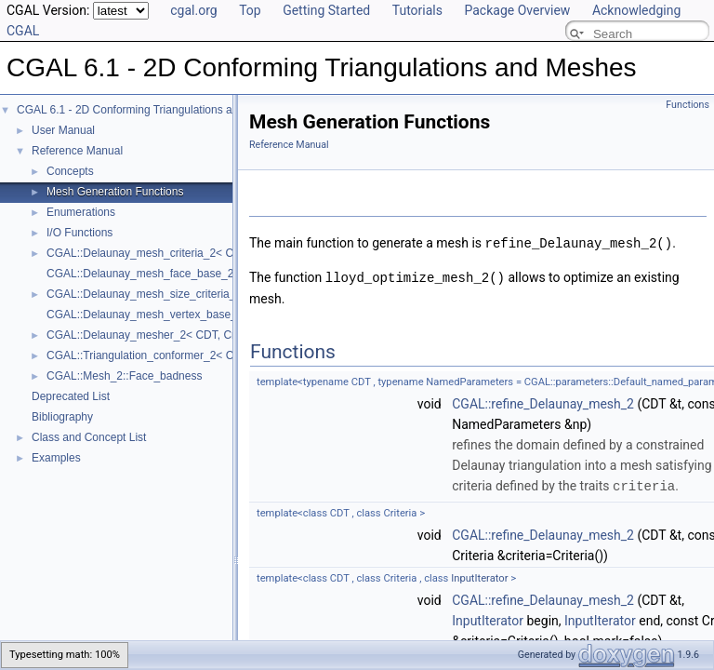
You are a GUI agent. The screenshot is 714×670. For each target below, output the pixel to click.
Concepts (70, 171)
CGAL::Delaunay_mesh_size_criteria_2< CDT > (165, 294)
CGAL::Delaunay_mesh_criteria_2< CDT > (152, 253)
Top (250, 10)
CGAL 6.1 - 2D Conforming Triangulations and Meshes (151, 109)
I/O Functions (79, 232)
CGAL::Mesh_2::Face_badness (124, 375)
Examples (56, 457)
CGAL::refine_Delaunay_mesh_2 (543, 402)
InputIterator (479, 576)
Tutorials (417, 10)
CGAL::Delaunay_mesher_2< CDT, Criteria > (157, 335)
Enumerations (80, 212)
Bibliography (62, 416)
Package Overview (517, 10)
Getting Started (326, 10)
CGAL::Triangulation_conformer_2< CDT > (152, 355)
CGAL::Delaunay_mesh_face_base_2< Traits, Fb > (172, 273)
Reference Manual (77, 150)
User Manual (63, 130)
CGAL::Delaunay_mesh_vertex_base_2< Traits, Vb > (178, 314)
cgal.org (193, 10)
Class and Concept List (89, 437)
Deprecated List (71, 396)
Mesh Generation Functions (114, 191)
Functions (687, 105)
